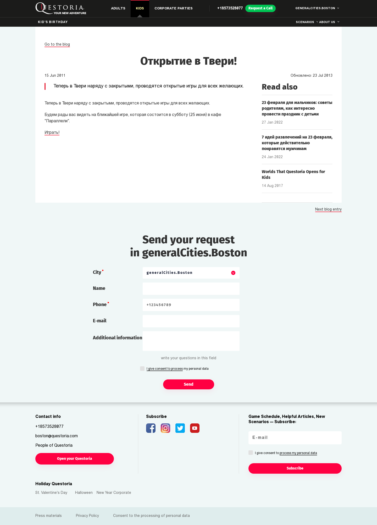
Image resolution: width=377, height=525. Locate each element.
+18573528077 (230, 8)
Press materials (48, 516)
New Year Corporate (114, 493)
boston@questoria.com (56, 436)
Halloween (84, 493)
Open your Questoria (74, 458)
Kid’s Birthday (53, 22)
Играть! (52, 133)
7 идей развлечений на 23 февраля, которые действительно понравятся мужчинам (297, 143)
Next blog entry (328, 210)
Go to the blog (57, 45)
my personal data (178, 369)
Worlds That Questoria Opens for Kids (293, 174)
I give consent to (286, 453)
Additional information (117, 338)
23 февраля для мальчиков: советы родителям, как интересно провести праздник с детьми (297, 108)
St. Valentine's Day (51, 493)
